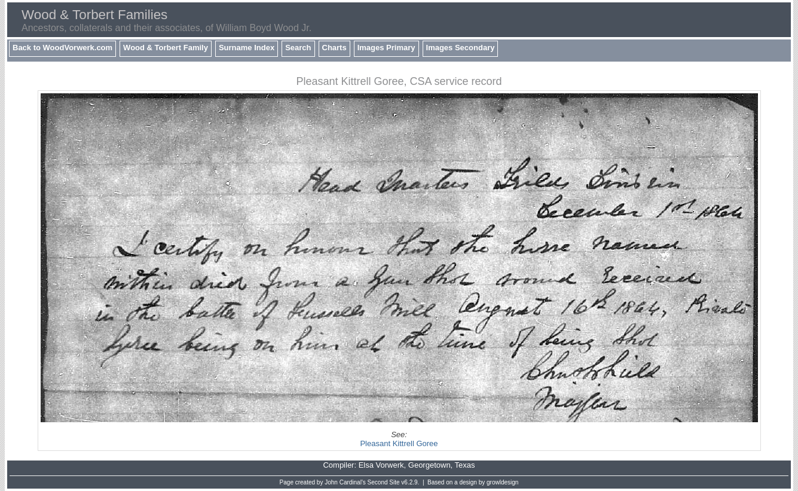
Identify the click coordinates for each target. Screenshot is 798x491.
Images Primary (386, 47)
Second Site (384, 482)
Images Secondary (460, 47)
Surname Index (246, 47)
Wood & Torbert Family (165, 47)
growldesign (502, 482)
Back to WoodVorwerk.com (62, 47)
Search (298, 47)
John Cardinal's (345, 482)
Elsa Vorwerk (381, 464)
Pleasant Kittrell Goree (399, 443)
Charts (334, 47)
